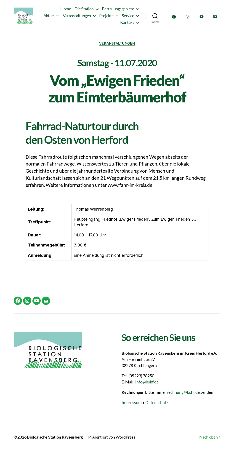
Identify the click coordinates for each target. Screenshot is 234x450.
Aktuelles (72, 16)
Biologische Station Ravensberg (55, 436)
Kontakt (127, 23)
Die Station (84, 10)
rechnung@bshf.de (183, 392)
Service (106, 23)
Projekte (127, 16)
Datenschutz (156, 402)
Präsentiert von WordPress (111, 436)
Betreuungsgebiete (118, 10)
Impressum (132, 402)
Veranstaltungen (97, 16)
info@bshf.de (147, 381)
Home (65, 10)
